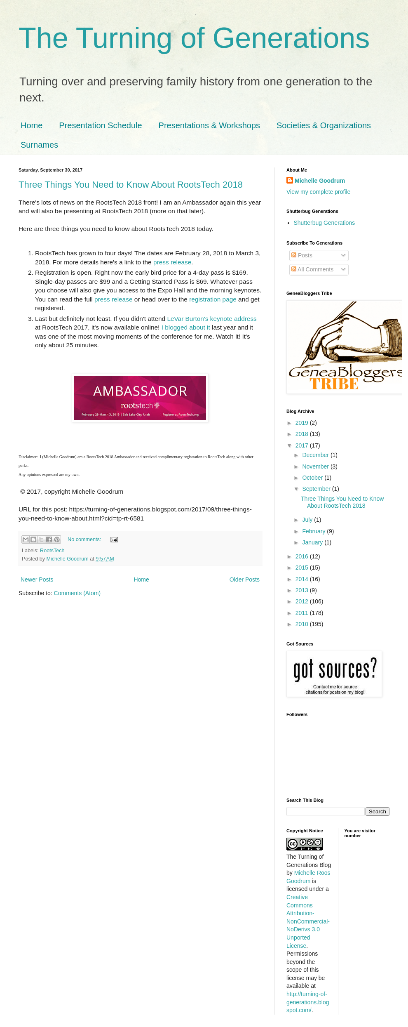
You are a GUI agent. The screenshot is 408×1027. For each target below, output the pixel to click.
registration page (213, 299)
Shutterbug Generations (324, 222)
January (313, 542)
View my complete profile (318, 191)
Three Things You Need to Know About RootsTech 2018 (131, 184)
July (308, 519)
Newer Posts (37, 579)
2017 (302, 445)
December (316, 455)
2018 (302, 434)
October (313, 477)
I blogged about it (186, 327)
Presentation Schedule (100, 125)
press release (172, 262)
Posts (301, 255)
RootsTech (52, 551)
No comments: (85, 539)
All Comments (312, 269)
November (316, 466)
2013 (302, 590)
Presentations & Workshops (209, 125)
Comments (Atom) (77, 593)
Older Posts (245, 579)
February (314, 531)
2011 (302, 613)
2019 (302, 422)
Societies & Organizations (324, 125)
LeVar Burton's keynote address (211, 318)
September (317, 488)
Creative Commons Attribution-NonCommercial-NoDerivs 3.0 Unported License (308, 921)
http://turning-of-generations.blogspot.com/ (307, 1002)
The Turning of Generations (194, 38)
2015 (302, 567)
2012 (302, 601)
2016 (302, 556)
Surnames (39, 144)
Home (31, 125)
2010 (302, 624)
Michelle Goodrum (320, 180)
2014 (302, 579)
